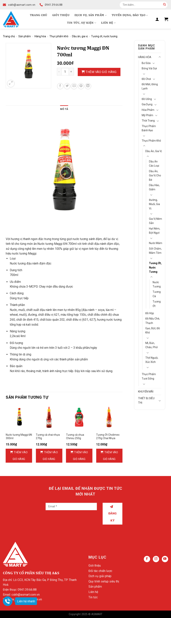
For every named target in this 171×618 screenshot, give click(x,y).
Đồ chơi (146, 78)
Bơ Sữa (146, 63)
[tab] (64, 109)
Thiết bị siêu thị (146, 400)
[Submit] (164, 5)
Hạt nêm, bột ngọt (154, 230)
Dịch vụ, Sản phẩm (90, 15)
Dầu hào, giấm (154, 187)
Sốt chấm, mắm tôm (155, 250)
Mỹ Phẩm (147, 115)
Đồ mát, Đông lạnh (150, 86)
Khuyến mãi (145, 391)
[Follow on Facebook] (147, 559)
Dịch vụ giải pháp (99, 576)
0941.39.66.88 (27, 589)
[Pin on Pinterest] (81, 86)
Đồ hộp (149, 313)
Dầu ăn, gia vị (80, 36)
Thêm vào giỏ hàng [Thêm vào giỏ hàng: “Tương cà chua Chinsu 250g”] (80, 456)
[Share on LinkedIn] (88, 86)
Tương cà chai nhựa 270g (48, 436)
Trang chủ (38, 15)
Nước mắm (155, 243)
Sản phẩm (24, 36)
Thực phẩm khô (58, 36)
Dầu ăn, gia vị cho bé (155, 175)
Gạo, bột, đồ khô (152, 330)
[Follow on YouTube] (165, 559)
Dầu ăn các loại (154, 163)
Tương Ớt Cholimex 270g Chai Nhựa (107, 436)
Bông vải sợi (149, 68)
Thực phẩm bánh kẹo (149, 128)
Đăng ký (112, 513)
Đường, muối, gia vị (154, 204)
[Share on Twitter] (67, 86)
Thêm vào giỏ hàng (101, 72)
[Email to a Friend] (74, 86)
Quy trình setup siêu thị (103, 581)
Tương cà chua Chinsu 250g (75, 436)
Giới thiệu (61, 15)
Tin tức (93, 597)
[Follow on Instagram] (156, 559)
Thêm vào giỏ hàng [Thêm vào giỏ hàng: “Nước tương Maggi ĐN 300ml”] (20, 456)
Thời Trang (148, 120)
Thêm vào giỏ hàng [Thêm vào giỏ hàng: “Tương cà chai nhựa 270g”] (50, 456)
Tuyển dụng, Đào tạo (130, 15)
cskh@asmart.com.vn (25, 594)
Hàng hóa (40, 36)
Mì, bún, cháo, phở (151, 345)
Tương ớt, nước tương (104, 36)
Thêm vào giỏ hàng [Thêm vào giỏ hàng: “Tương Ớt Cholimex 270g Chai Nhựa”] (110, 456)
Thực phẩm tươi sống (149, 376)
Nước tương (157, 284)
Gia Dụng (147, 104)
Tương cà (157, 294)
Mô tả (64, 109)
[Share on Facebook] (60, 86)
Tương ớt (157, 303)
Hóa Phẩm (148, 109)
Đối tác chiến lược (100, 571)
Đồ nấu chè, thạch (152, 320)
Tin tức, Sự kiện (81, 23)
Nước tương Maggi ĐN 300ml (19, 436)
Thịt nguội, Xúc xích (151, 359)
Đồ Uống (147, 99)
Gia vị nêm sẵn (155, 221)
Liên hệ (108, 23)
